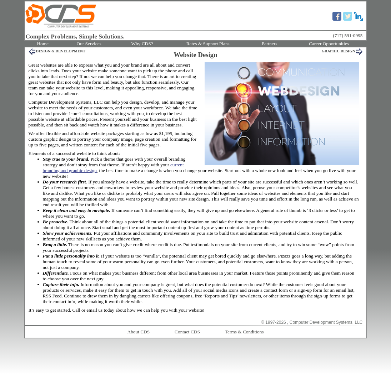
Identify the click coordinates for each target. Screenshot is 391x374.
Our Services (89, 43)
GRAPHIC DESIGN (338, 51)
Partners (269, 43)
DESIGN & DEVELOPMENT (61, 51)
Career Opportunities (329, 43)
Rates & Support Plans (208, 43)
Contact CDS (187, 331)
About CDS (138, 331)
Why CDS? (142, 43)
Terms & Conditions (244, 331)
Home (43, 43)
